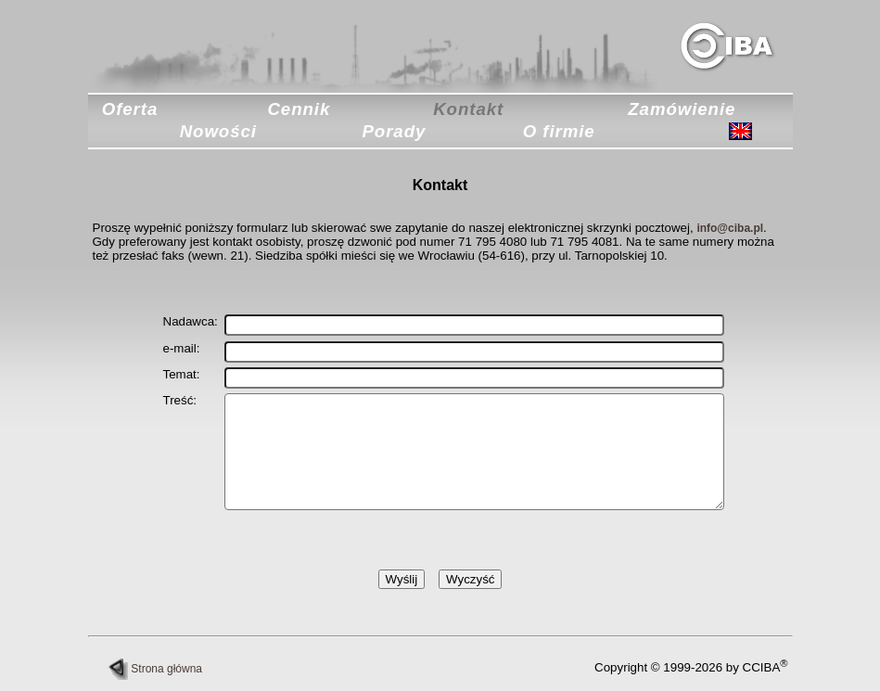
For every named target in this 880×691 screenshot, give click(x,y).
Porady (394, 131)
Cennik (298, 109)
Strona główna (155, 668)
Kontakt (468, 109)
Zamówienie (681, 109)
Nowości (218, 131)
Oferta (130, 109)
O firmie (559, 131)
